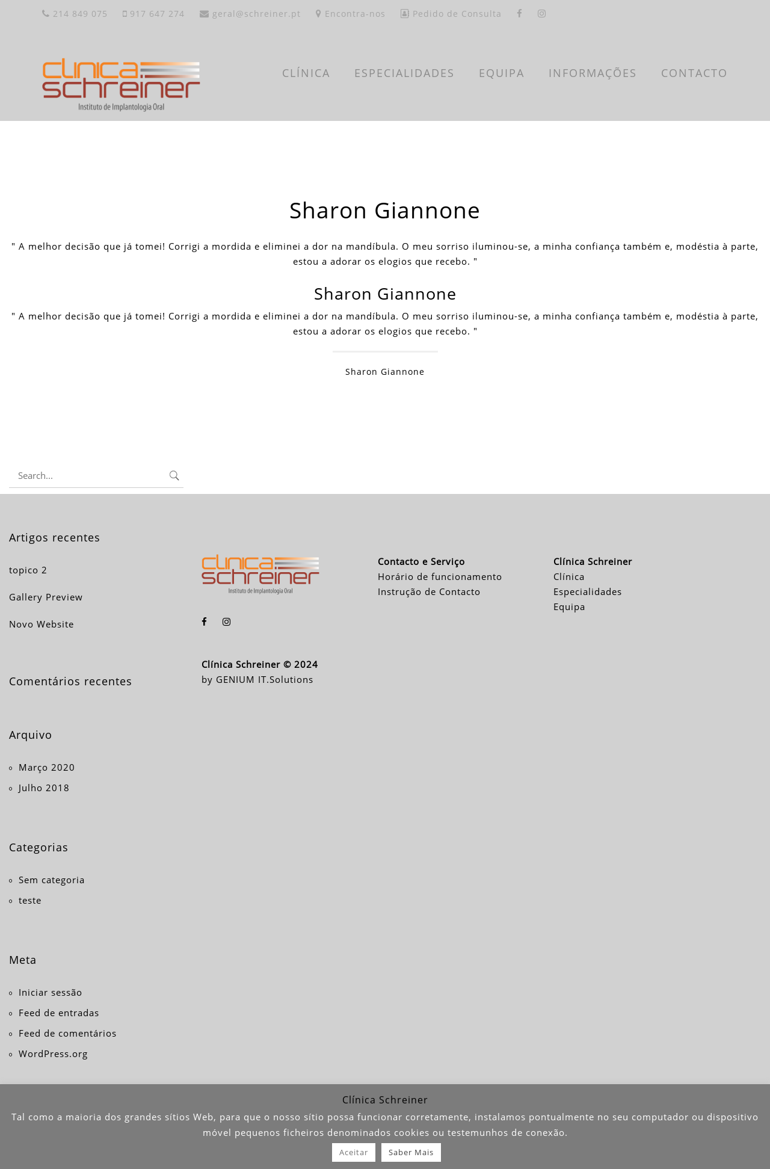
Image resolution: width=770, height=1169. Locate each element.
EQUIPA (502, 73)
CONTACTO (694, 73)
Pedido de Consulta (451, 13)
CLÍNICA (306, 73)
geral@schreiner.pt (250, 13)
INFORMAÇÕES (593, 73)
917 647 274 (154, 13)
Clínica (569, 576)
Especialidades (587, 591)
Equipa (569, 606)
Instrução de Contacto (429, 591)
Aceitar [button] (353, 1152)
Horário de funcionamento (440, 576)
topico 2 (28, 570)
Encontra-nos (351, 13)
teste (30, 900)
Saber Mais (411, 1152)
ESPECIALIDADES (404, 73)
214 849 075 (75, 13)
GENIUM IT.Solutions (264, 679)
